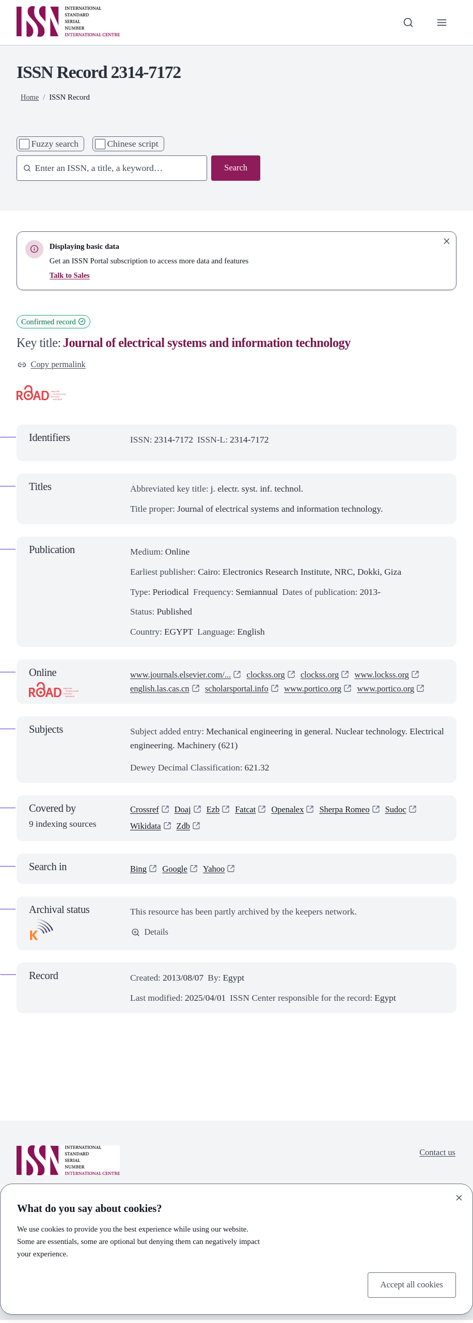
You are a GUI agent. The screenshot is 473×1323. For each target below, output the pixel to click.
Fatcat (250, 811)
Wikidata (146, 829)
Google (176, 872)
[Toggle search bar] (406, 22)
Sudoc (406, 811)
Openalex (293, 811)
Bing (139, 872)
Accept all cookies (409, 1284)
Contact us (436, 1156)
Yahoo (217, 872)
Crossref (145, 811)
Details (150, 936)
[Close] (459, 1196)
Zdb (185, 829)
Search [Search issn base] (235, 168)
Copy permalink (53, 365)
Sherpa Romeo (352, 811)
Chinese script (133, 143)
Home (30, 97)
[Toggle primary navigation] (441, 22)
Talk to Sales (70, 275)
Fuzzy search (54, 143)
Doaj (185, 811)
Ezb (216, 811)
